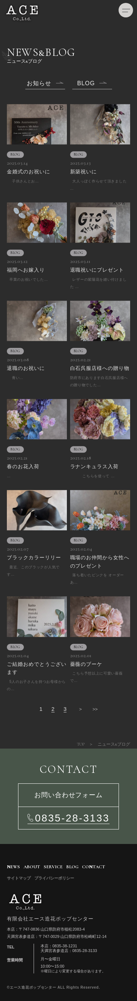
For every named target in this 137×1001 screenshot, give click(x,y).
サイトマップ (19, 878)
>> (95, 709)
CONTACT (93, 867)
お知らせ (39, 84)
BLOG (86, 84)
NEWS (13, 867)
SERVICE (53, 867)
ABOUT (31, 867)
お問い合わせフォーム (68, 795)
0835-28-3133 (72, 818)
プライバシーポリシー (54, 878)
